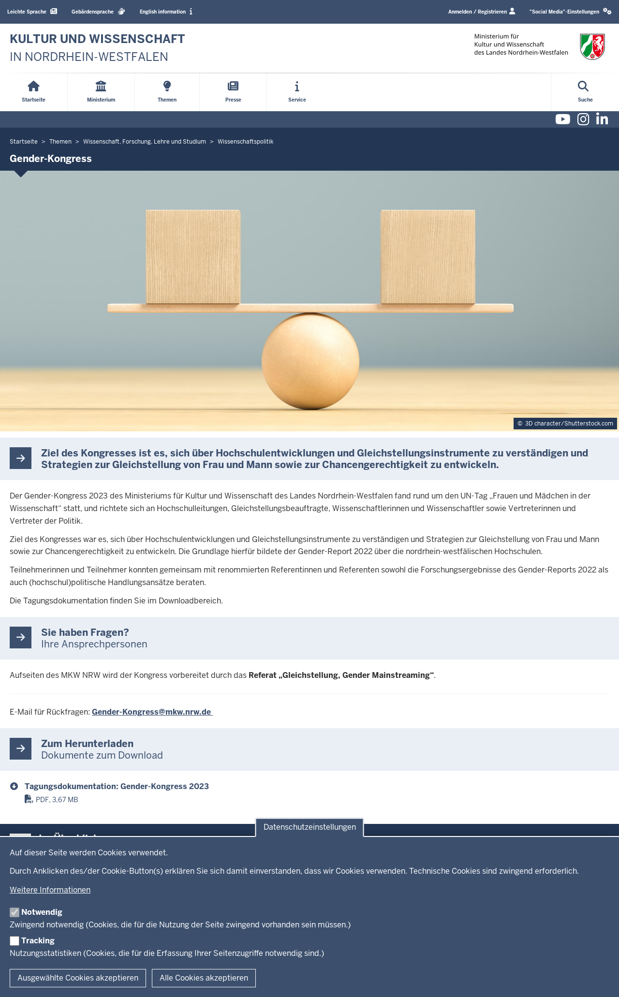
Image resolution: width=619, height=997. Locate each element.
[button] (570, 12)
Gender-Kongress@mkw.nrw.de (152, 712)
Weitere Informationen (50, 890)
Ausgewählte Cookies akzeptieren (77, 978)
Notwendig (41, 912)
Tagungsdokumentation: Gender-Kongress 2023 (117, 786)
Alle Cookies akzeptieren (204, 978)
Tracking (38, 941)
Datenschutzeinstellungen (310, 827)
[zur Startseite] (97, 48)
